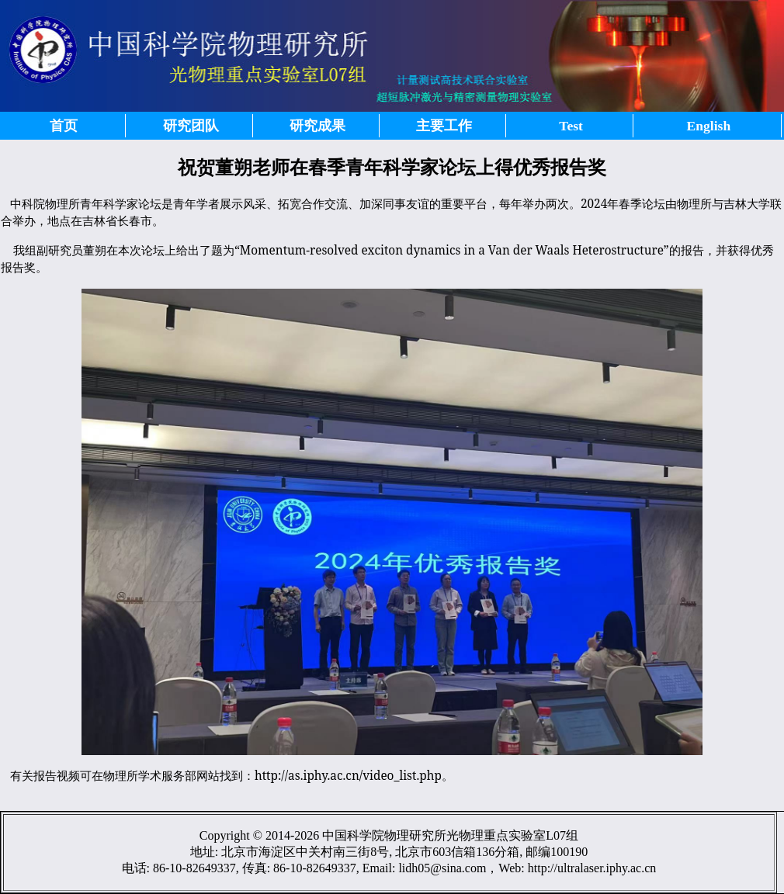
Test (571, 125)
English (709, 125)
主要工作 (444, 125)
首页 (64, 125)
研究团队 (191, 125)
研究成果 (317, 125)
